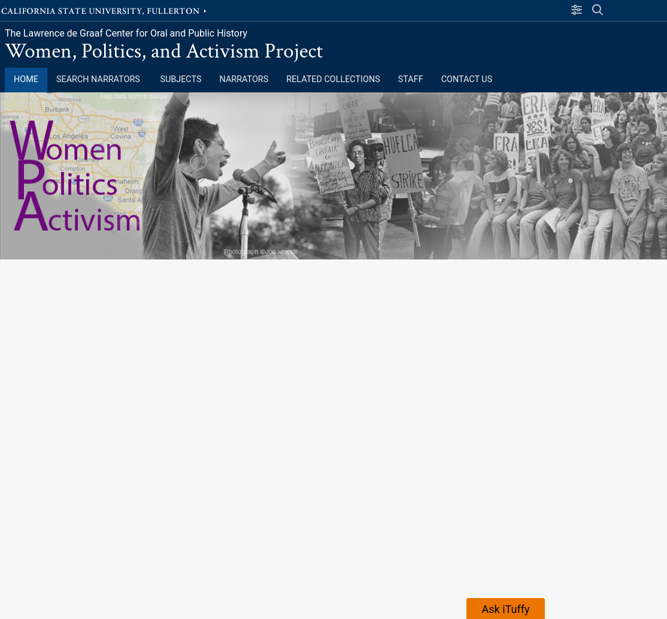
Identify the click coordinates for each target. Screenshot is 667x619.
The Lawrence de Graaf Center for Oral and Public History (126, 33)
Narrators (244, 79)
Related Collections (333, 79)
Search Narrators (99, 79)
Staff (410, 79)
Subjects (180, 79)
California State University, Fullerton (105, 10)
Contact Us (467, 79)
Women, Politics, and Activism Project (164, 51)
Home (26, 79)
